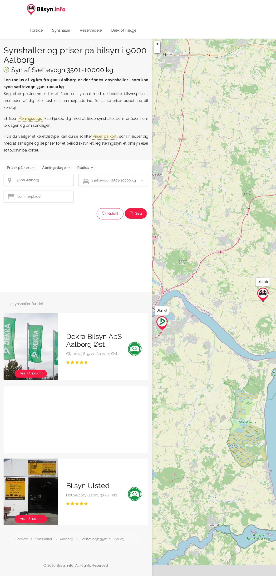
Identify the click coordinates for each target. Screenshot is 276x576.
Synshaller (61, 30)
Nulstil (110, 214)
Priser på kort (19, 168)
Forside (36, 30)
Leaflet (233, 574)
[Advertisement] (76, 255)
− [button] (157, 50)
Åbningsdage (54, 168)
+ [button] (157, 44)
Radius (83, 168)
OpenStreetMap (251, 574)
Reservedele (91, 30)
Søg (136, 213)
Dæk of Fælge (123, 30)
